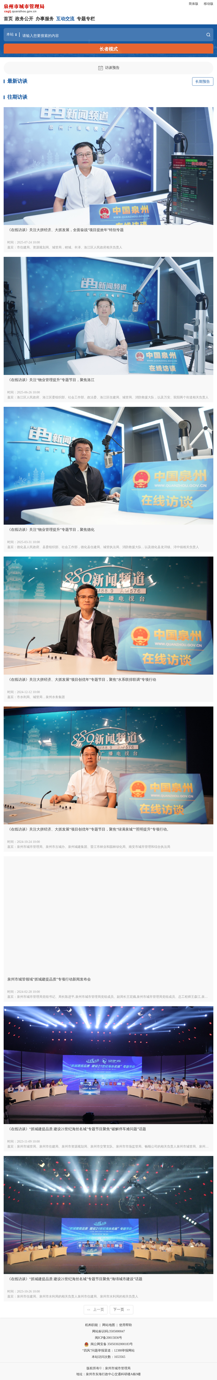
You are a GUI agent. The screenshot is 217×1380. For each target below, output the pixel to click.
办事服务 (45, 18)
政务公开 (24, 18)
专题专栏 (86, 18)
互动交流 (65, 18)
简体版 (193, 3)
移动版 (208, 3)
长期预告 (202, 81)
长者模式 (108, 49)
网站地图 (108, 1325)
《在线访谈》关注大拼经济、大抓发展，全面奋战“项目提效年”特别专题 (65, 230)
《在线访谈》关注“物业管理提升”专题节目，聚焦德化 (50, 529)
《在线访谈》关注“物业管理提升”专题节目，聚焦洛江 (50, 380)
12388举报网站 (124, 1350)
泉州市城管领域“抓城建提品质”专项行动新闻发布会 (49, 979)
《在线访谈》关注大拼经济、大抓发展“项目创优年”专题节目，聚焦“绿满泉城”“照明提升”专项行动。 (88, 829)
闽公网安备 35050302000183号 (108, 1344)
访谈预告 (109, 68)
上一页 (95, 1309)
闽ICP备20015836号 (108, 1337)
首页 (8, 18)
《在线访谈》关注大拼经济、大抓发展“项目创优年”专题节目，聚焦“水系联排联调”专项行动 (81, 679)
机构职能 (91, 1325)
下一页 (121, 1309)
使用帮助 (125, 1325)
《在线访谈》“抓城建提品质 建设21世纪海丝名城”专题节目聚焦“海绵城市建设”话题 (74, 1279)
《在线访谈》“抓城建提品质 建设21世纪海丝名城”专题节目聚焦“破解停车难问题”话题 (76, 1129)
